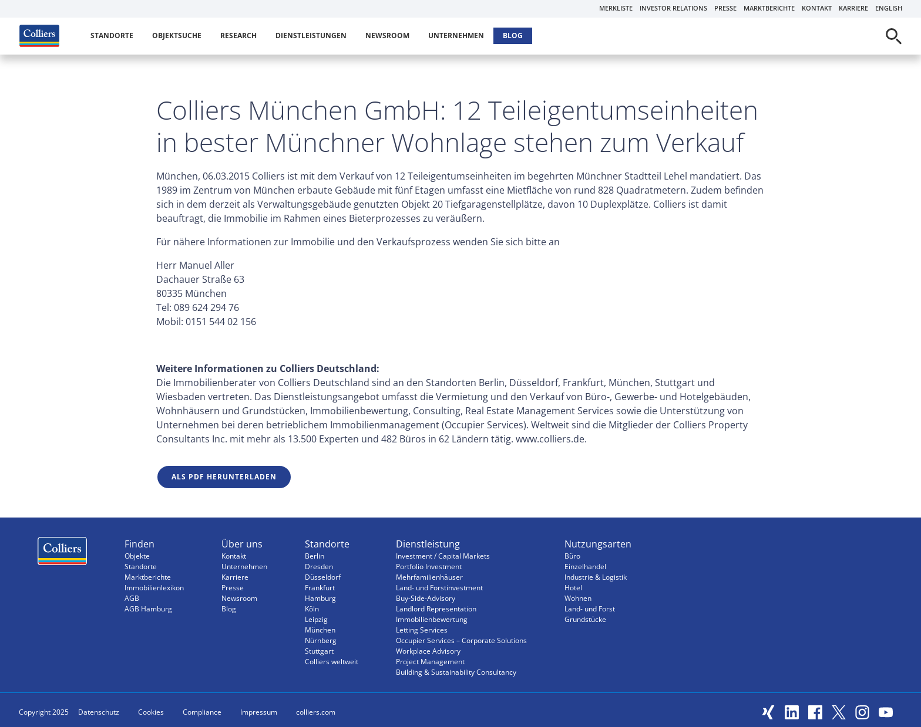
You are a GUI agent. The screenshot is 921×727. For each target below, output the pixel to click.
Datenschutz (98, 712)
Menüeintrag (62, 553)
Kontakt (817, 8)
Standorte (111, 35)
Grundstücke (585, 619)
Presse (725, 8)
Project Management (430, 662)
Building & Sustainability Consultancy (456, 672)
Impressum (258, 712)
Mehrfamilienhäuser (429, 577)
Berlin (314, 556)
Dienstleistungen (311, 35)
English (888, 8)
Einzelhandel (585, 567)
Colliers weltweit (331, 662)
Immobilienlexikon (154, 588)
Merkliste (616, 8)
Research (238, 35)
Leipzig (316, 619)
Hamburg (320, 598)
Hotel (573, 588)
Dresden (319, 567)
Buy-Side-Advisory (425, 598)
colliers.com (315, 712)
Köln (312, 609)
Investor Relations (673, 8)
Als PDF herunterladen (224, 477)
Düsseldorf (323, 577)
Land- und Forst (589, 609)
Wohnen (577, 598)
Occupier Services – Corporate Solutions (461, 640)
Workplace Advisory (428, 651)
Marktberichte (769, 8)
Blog (513, 35)
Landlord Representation (436, 609)
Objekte (137, 556)
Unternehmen (456, 35)
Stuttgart (319, 651)
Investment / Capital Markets (443, 556)
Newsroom (387, 35)
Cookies (151, 712)
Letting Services (422, 630)
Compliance (202, 712)
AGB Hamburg (148, 609)
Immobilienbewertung (432, 619)
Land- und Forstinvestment (439, 588)
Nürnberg (321, 640)
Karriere (853, 8)
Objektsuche (176, 35)
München (320, 630)
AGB (132, 598)
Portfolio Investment (429, 567)
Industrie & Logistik (595, 577)
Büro (572, 556)
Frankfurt (320, 588)
